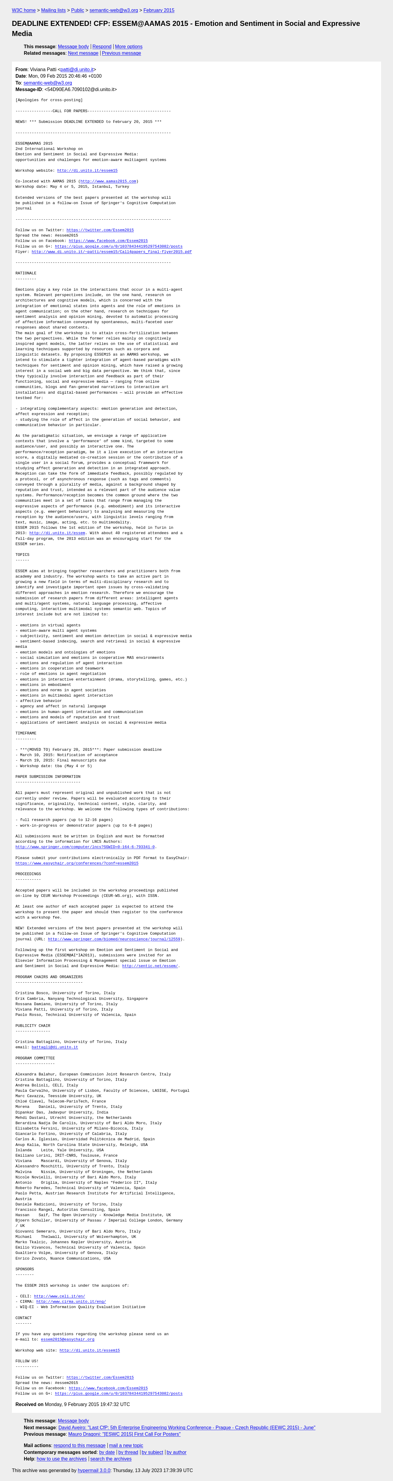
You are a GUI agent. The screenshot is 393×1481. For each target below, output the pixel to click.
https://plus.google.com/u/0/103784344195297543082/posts (119, 246)
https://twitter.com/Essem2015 (100, 230)
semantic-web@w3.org (114, 10)
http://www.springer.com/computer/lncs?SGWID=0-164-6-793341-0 (85, 847)
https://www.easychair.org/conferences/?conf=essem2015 (76, 863)
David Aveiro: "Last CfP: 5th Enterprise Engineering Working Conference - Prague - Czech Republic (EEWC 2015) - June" (187, 1427)
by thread (128, 1452)
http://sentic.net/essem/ (150, 966)
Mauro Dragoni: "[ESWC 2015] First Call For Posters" (124, 1434)
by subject (152, 1452)
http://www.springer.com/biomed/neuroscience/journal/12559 (114, 939)
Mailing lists (53, 10)
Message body (73, 46)
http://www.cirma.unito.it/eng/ (71, 1302)
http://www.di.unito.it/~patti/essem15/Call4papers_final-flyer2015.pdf (112, 252)
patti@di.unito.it (76, 69)
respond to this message (79, 1445)
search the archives (111, 1458)
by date (107, 1452)
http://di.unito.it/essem (57, 533)
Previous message (121, 53)
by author (177, 1452)
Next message (83, 53)
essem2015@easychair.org (67, 1339)
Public (77, 10)
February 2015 (158, 10)
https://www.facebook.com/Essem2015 (108, 241)
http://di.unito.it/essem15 (87, 170)
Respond (102, 46)
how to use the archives (62, 1458)
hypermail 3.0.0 (94, 1470)
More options (129, 46)
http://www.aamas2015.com (108, 181)
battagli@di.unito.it (55, 1047)
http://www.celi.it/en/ (59, 1296)
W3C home (24, 10)
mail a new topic (126, 1445)
